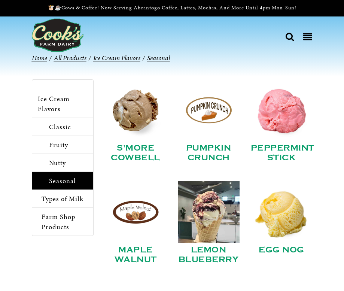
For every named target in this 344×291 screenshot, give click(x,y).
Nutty (57, 162)
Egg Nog (281, 250)
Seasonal (62, 180)
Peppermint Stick (282, 153)
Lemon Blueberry (209, 254)
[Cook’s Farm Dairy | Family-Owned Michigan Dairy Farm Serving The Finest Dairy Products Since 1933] (57, 34)
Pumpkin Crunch (208, 153)
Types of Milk (62, 198)
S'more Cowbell (135, 153)
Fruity (58, 144)
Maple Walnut (136, 254)
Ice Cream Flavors (54, 103)
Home (39, 58)
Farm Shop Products (58, 221)
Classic (60, 126)
